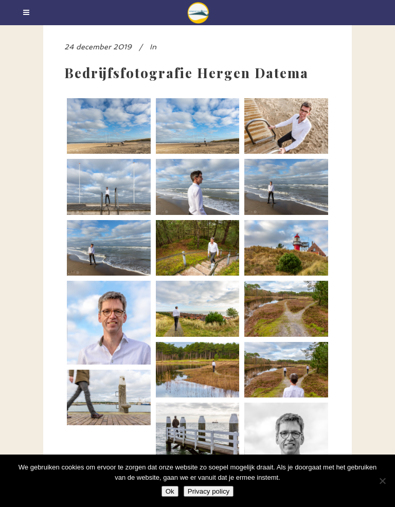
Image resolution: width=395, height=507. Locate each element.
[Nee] (382, 481)
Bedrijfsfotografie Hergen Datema (186, 72)
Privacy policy (208, 491)
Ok (170, 491)
